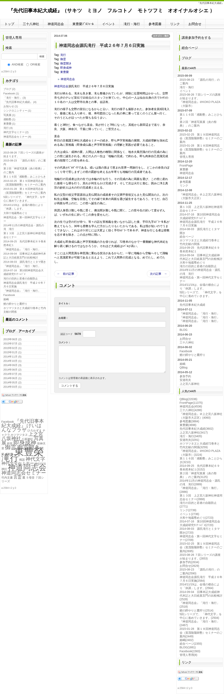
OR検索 (33, 64)
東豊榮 (64, 72)
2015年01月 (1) (12, 352)
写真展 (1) (9, 115)
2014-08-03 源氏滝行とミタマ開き (24, 261)
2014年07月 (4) (12, 373)
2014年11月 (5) (12, 356)
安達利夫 (185, 380)
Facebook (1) (11, 93)
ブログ (186, 58)
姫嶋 (6, 299)
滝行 (63, 54)
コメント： (64, 342)
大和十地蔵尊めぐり (15, 213)
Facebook (9, 295)
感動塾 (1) (9, 119)
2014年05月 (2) (12, 382)
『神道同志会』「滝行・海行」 (21, 249)
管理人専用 (13, 37)
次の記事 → (158, 273)
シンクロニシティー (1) (17, 110)
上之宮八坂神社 (190, 383)
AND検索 (15, 64)
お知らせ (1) (10, 106)
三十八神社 (31, 24)
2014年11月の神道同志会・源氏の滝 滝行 (23, 227)
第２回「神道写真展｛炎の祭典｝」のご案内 (24, 170)
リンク (175, 24)
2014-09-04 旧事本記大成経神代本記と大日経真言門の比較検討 (24, 255)
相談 (22, 459)
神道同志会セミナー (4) (17, 136)
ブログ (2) (9, 88)
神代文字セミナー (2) (16, 132)
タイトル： (64, 303)
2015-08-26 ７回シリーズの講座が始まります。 (23, 154)
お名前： (63, 318)
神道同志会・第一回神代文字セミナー (24, 219)
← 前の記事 (65, 273)
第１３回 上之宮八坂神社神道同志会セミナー (24, 235)
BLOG (184, 329)
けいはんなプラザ (21, 428)
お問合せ (194, 24)
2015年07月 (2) (12, 343)
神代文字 (35, 459)
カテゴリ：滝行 (161, 36)
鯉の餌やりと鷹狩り (15, 303)
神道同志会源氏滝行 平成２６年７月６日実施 (24, 284)
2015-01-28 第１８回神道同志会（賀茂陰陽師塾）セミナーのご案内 (24, 190)
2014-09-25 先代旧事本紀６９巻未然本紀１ (24, 243)
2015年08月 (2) (12, 339)
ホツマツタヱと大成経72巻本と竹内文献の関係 (24, 310)
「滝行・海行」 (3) (14, 97)
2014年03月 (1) (12, 386)
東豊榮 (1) (9, 123)
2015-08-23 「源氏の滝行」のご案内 (24, 162)
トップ (9, 24)
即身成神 (66, 67)
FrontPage (186, 165)
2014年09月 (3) (12, 365)
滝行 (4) (8, 127)
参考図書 (155, 24)
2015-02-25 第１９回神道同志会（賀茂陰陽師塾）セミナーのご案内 (24, 182)
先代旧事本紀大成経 (192, 304)
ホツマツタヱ (19, 434)
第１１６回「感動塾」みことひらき (24, 176)
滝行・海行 (132, 24)
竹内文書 (7, 477)
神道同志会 (56, 24)
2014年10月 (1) (12, 360)
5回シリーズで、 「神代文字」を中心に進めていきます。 (24, 198)
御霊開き (66, 63)
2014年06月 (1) (12, 378)
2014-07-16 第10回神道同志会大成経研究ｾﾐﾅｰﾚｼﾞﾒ (23, 272)
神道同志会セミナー (23, 473)
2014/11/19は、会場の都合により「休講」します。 (23, 206)
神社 (4, 469)
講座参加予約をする (196, 37)
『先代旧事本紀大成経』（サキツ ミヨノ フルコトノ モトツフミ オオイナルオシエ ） (111, 10)
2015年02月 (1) (12, 348)
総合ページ (190, 48)
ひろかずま (34, 430)
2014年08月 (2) (12, 369)
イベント (108, 24)
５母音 (30, 477)
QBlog (184, 367)
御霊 (63, 59)
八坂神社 (27, 439)
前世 (10, 443)
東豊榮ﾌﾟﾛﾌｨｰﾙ (83, 24)
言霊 (17, 477)
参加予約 (185, 376)
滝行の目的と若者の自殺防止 (20, 278)
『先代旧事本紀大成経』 (22, 423)
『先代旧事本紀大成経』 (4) (20, 102)
